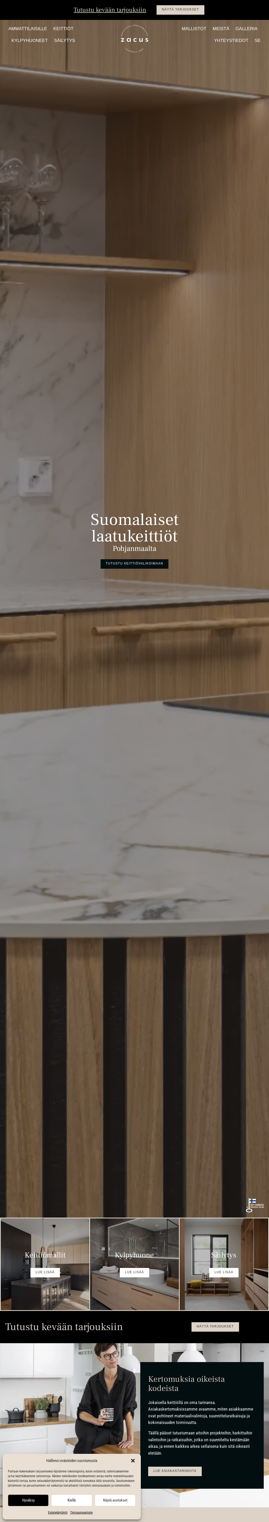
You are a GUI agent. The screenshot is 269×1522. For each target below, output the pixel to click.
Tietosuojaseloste (81, 1512)
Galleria (246, 28)
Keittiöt (63, 28)
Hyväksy (28, 1500)
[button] (133, 1460)
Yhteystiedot (231, 40)
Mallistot (194, 28)
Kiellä (72, 1500)
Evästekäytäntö (58, 1512)
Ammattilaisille (27, 28)
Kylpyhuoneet (30, 40)
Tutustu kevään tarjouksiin (110, 10)
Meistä (221, 28)
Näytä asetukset (115, 1500)
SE (258, 40)
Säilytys (64, 40)
